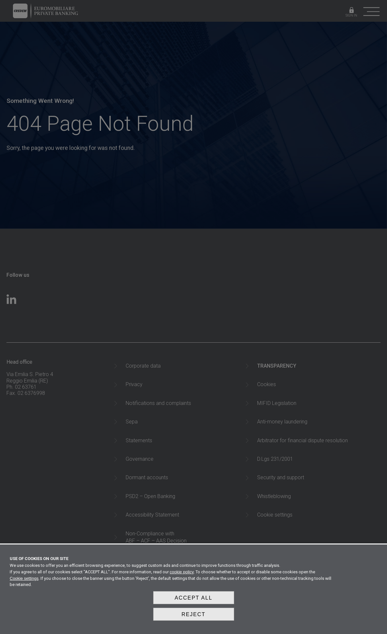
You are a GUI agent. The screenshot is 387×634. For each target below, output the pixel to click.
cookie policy (182, 575)
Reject (193, 615)
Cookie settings (24, 581)
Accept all (193, 600)
